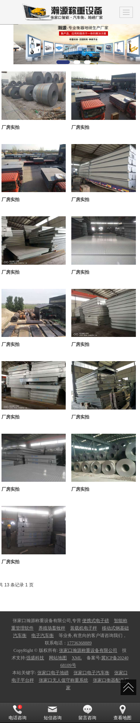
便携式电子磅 (95, 620)
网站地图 (58, 657)
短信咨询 (53, 712)
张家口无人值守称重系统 (63, 680)
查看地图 (122, 712)
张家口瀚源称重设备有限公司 (88, 650)
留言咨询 (87, 712)
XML (77, 657)
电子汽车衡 (42, 635)
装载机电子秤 (83, 628)
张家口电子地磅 (53, 672)
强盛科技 (35, 657)
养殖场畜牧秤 (51, 628)
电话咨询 (18, 712)
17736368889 (79, 643)
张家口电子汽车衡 (91, 672)
